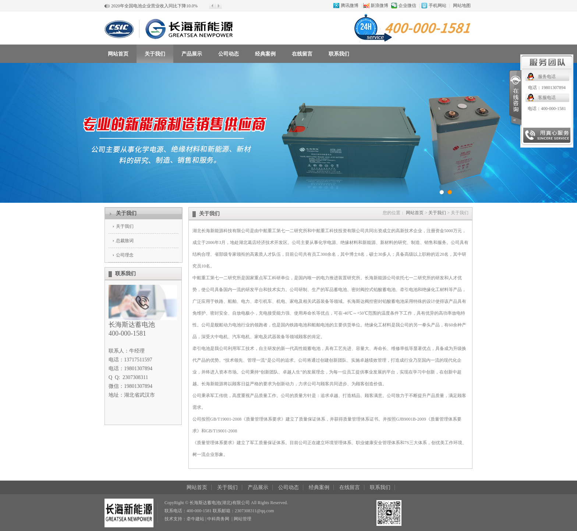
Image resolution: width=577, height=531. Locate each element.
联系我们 (339, 54)
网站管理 (242, 518)
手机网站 (437, 5)
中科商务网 (218, 518)
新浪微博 (379, 5)
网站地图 (462, 5)
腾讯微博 (349, 5)
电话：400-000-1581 (547, 108)
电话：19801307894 (547, 87)
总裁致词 (125, 240)
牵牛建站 (195, 518)
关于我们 (155, 54)
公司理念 (125, 255)
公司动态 (228, 54)
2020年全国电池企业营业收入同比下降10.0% (154, 5)
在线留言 (302, 54)
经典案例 (265, 54)
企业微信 (407, 5)
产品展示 (191, 54)
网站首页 (118, 54)
